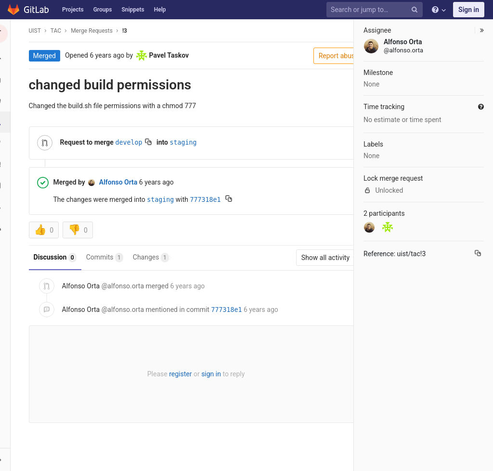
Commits (107, 257)
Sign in (468, 9)
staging (186, 142)
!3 (127, 30)
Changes (154, 257)
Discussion (58, 257)
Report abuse (320, 56)
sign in (204, 374)
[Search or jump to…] (376, 10)
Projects (73, 9)
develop (131, 142)
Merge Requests (95, 30)
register (173, 374)
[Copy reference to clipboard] (478, 254)
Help (160, 9)
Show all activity (311, 257)
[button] (12, 459)
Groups (102, 9)
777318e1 (208, 199)
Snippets (132, 9)
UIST (38, 30)
